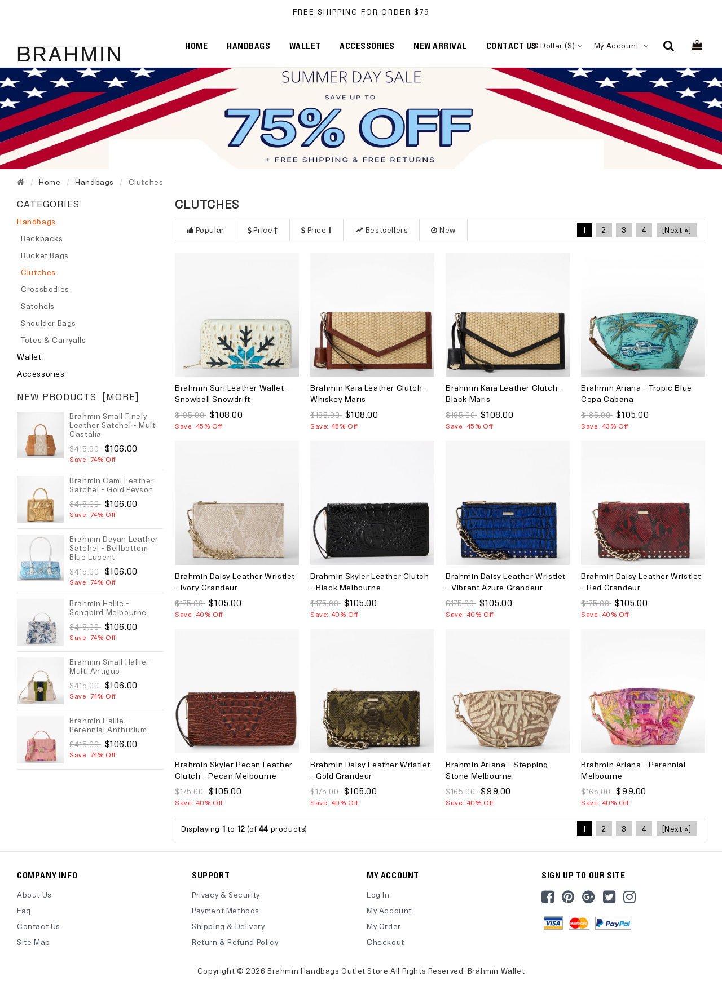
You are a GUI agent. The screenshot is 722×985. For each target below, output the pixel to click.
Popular (205, 230)
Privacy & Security (226, 894)
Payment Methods (225, 910)
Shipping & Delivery (228, 926)
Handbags (94, 182)
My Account (621, 45)
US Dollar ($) (555, 45)
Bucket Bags (43, 255)
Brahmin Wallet (496, 970)
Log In (378, 894)
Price (263, 230)
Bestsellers (381, 230)
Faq (24, 910)
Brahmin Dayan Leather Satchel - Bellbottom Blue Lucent (114, 548)
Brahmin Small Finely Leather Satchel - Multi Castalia (113, 425)
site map (33, 942)
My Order (384, 926)
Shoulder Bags (46, 323)
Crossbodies (43, 289)
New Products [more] (78, 396)
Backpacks (40, 238)
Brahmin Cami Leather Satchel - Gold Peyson (111, 484)
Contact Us (38, 926)
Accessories (41, 373)
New (443, 230)
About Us (34, 894)
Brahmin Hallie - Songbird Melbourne (108, 607)
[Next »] (677, 230)
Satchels (36, 306)
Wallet (29, 356)
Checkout (385, 942)
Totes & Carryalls (51, 339)
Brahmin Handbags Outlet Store (327, 970)
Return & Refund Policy (235, 942)
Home (196, 46)
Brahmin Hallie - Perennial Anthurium (108, 725)
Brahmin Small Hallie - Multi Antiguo (110, 666)
